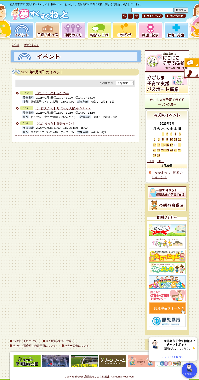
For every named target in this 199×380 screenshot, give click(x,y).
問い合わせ (175, 16)
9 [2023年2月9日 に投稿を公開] (167, 139)
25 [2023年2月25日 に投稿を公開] (175, 150)
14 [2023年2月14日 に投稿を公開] (159, 145)
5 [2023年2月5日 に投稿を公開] (180, 134)
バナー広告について (77, 345)
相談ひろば (99, 30)
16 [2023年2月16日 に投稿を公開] (167, 145)
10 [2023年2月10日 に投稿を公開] (171, 139)
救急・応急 (175, 30)
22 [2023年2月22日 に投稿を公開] (163, 150)
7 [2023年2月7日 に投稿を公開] (159, 139)
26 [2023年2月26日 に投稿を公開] (179, 150)
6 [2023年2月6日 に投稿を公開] (154, 139)
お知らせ (124, 30)
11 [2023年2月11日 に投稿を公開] (175, 139)
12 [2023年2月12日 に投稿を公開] (179, 139)
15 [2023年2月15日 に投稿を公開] (163, 145)
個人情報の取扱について (60, 340)
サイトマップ (152, 16)
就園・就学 (149, 30)
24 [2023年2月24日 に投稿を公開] (171, 150)
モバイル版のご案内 (191, 73)
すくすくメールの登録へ (191, 63)
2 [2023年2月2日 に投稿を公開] (167, 134)
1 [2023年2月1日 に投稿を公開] (163, 134)
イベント (21, 30)
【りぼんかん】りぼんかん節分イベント (63, 108)
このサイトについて (25, 340)
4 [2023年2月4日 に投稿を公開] (175, 134)
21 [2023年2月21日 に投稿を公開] (159, 150)
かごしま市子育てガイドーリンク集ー (167, 102)
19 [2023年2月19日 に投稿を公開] (179, 145)
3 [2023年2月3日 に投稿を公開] (171, 134)
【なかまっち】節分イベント (55, 123)
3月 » (160, 161)
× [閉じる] (194, 340)
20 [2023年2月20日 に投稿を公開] (154, 150)
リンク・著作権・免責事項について (34, 345)
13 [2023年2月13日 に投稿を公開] (154, 145)
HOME (15, 45)
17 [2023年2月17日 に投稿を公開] (171, 145)
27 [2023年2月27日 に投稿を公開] (154, 155)
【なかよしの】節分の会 (52, 93)
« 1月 (150, 161)
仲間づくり (73, 30)
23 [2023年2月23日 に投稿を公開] (167, 150)
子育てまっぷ (47, 30)
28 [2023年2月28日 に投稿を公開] (159, 155)
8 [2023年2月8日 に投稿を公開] (163, 139)
